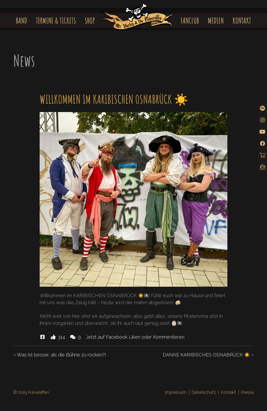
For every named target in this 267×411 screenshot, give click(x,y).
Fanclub (190, 20)
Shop (90, 20)
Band (21, 20)
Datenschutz (204, 392)
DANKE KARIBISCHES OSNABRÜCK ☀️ (206, 354)
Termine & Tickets (56, 20)
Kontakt (242, 20)
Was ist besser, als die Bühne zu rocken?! (61, 354)
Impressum (175, 392)
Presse (247, 392)
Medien (216, 20)
